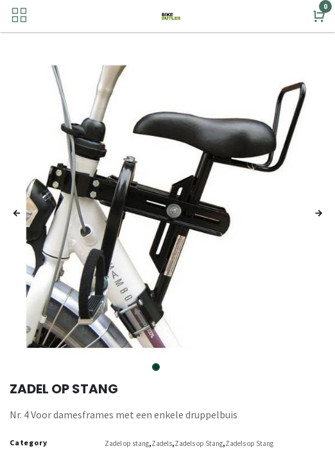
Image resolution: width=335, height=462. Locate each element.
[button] (17, 213)
